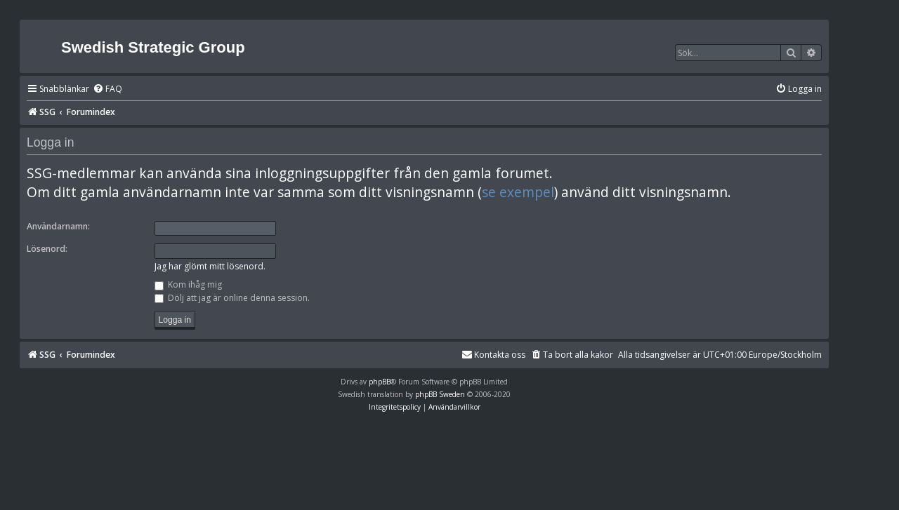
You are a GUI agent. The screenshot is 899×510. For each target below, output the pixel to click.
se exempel (518, 192)
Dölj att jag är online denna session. (232, 298)
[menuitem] (107, 89)
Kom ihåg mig (188, 284)
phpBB (380, 382)
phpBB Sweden (440, 394)
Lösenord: (47, 249)
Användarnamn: (58, 226)
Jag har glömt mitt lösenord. (210, 266)
